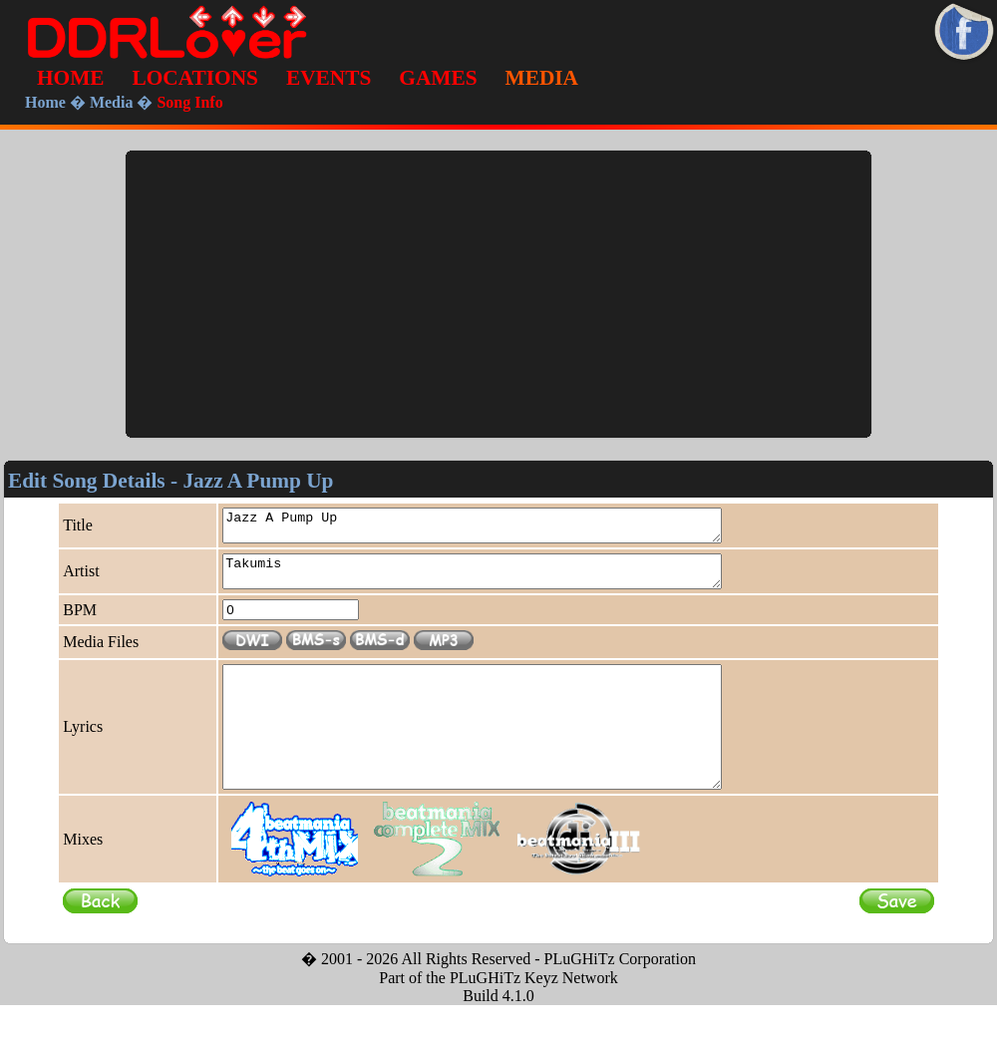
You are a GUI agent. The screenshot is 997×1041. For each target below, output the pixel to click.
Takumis (502, 580)
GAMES (438, 78)
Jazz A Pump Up (502, 528)
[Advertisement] (498, 294)
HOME (71, 78)
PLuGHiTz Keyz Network (534, 1013)
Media (112, 102)
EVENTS (328, 78)
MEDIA (541, 78)
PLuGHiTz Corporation (620, 994)
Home (45, 102)
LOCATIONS (195, 78)
